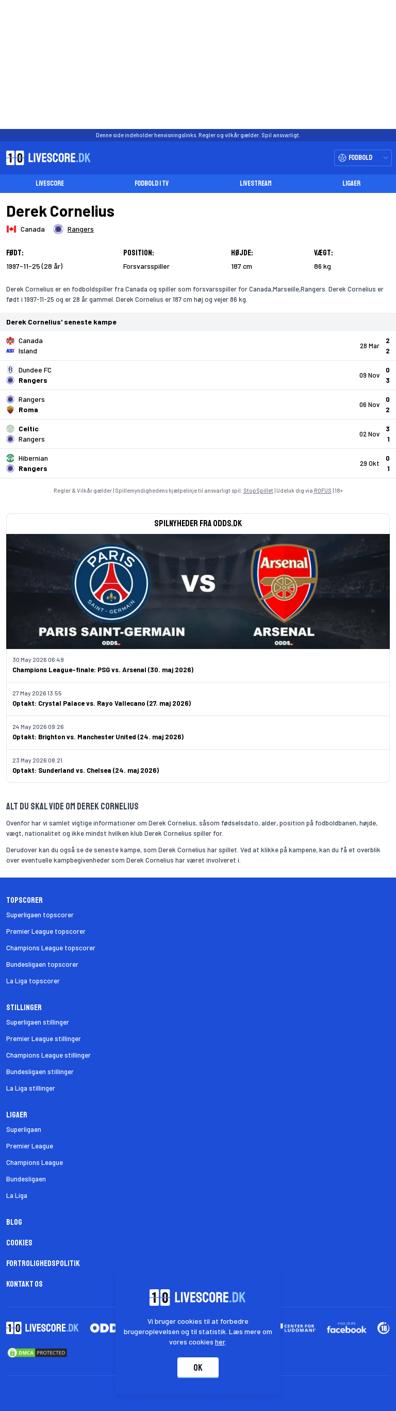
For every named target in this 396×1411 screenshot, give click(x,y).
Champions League (34, 1162)
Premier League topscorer (46, 931)
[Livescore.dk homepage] (45, 158)
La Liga (16, 1195)
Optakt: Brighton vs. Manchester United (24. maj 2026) (98, 737)
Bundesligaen (26, 1179)
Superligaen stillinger (37, 1022)
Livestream (256, 183)
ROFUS (323, 490)
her (220, 1341)
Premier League (29, 1146)
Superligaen (23, 1129)
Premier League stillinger (43, 1038)
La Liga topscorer (33, 981)
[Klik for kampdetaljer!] (198, 345)
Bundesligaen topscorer (42, 964)
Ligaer (351, 183)
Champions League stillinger (48, 1055)
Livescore (50, 183)
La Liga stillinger (30, 1088)
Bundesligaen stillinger (40, 1071)
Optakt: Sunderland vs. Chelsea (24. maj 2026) (85, 770)
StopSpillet (258, 490)
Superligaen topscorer (40, 915)
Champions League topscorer (50, 948)
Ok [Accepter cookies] (198, 1367)
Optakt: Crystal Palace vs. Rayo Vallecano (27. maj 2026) (101, 703)
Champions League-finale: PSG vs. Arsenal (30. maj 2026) (102, 670)
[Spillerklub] (73, 229)
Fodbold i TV (152, 183)
